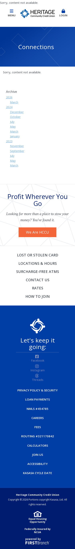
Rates (37, 288)
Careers (37, 418)
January (15, 136)
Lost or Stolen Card (37, 255)
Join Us (37, 455)
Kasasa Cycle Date (37, 473)
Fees (37, 427)
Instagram (37, 370)
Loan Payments (37, 399)
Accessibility (37, 464)
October (15, 117)
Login (63, 13)
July (12, 122)
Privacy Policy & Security (37, 390)
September (17, 151)
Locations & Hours (37, 263)
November (17, 146)
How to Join (37, 296)
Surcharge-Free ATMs (37, 271)
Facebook (37, 360)
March (14, 102)
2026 (9, 97)
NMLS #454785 (37, 409)
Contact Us (37, 279)
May (13, 126)
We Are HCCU (37, 232)
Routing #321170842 (37, 436)
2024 (9, 107)
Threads (37, 380)
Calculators (37, 445)
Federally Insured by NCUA (38, 531)
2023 (9, 141)
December (17, 112)
